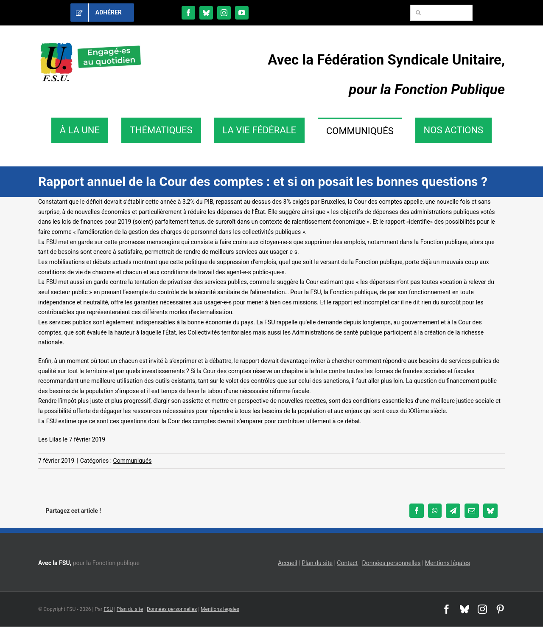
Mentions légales (447, 563)
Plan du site (317, 563)
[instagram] (224, 13)
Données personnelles (391, 563)
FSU (108, 609)
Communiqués (132, 460)
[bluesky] (206, 13)
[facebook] (188, 13)
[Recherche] (418, 13)
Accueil (287, 563)
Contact (347, 563)
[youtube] (242, 13)
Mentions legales (220, 609)
